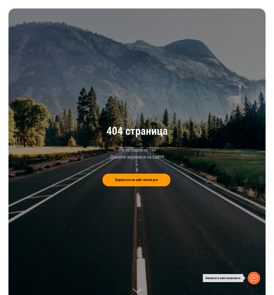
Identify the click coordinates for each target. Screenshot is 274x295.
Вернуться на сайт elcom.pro (142, 180)
